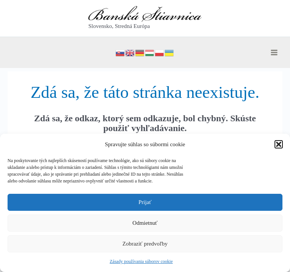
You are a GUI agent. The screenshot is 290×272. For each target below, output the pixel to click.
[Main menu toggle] (274, 52)
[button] (278, 144)
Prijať (145, 202)
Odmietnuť (145, 223)
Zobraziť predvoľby (145, 244)
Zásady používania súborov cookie (141, 261)
